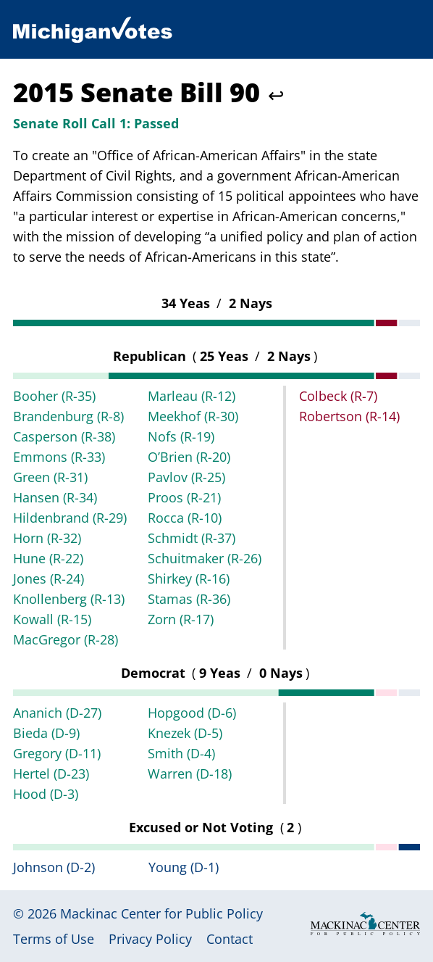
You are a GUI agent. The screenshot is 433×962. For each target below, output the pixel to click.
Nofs (181, 436)
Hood (45, 794)
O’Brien (189, 456)
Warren (190, 773)
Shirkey (189, 578)
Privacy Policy (150, 939)
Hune (48, 558)
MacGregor (65, 639)
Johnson (54, 867)
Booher (54, 396)
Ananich (57, 712)
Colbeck (338, 396)
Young (183, 867)
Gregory (57, 753)
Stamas (189, 599)
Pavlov (186, 477)
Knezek (185, 733)
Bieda (46, 733)
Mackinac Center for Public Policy (161, 913)
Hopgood (192, 712)
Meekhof (193, 416)
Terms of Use (53, 939)
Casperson (64, 436)
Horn (47, 538)
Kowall (52, 619)
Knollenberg (69, 599)
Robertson (349, 416)
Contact (229, 939)
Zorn (181, 619)
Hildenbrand (70, 517)
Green (50, 477)
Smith (181, 753)
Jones (48, 578)
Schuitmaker (204, 558)
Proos (184, 497)
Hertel (51, 773)
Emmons (59, 456)
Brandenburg (68, 416)
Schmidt (191, 538)
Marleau (191, 396)
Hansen (55, 497)
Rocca (185, 517)
